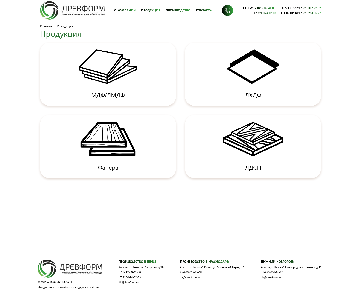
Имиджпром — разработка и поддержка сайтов (68, 287)
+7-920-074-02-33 (265, 13)
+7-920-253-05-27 (310, 13)
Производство (178, 10)
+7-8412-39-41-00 (264, 8)
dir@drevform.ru (129, 282)
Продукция (150, 10)
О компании (125, 10)
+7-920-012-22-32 (310, 8)
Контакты (204, 10)
